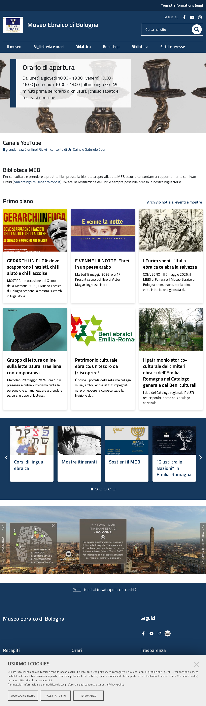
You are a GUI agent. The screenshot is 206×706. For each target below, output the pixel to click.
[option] (32, 452)
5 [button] (109, 489)
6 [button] (114, 489)
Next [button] (200, 457)
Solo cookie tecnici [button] (22, 696)
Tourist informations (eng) (182, 5)
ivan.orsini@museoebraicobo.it (36, 182)
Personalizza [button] (88, 696)
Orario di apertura (49, 67)
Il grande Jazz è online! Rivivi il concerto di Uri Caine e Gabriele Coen (54, 149)
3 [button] (101, 489)
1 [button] (92, 489)
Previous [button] (6, 457)
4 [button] (105, 489)
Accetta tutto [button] (56, 696)
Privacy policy (116, 684)
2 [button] (96, 489)
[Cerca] (197, 29)
